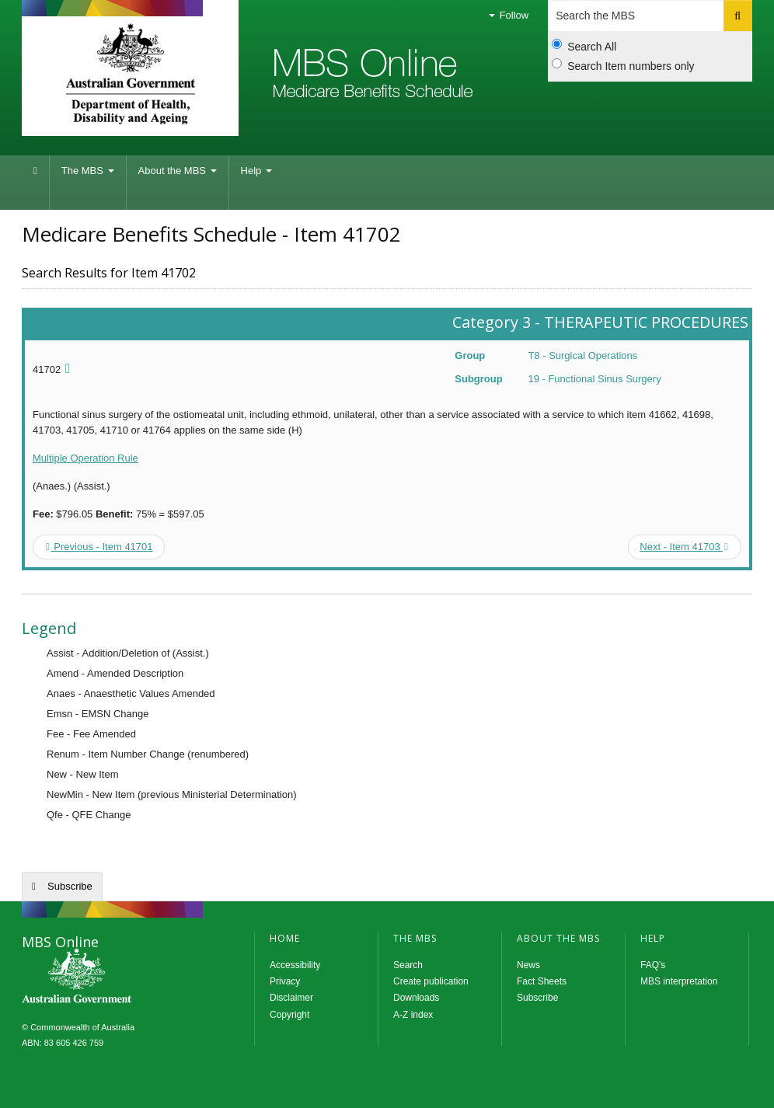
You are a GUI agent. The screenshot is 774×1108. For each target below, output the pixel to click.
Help (256, 170)
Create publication (431, 981)
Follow (508, 15)
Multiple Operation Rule (85, 458)
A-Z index (413, 1014)
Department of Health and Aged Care (130, 73)
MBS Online (119, 977)
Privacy (285, 981)
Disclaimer (291, 997)
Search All (584, 46)
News (528, 965)
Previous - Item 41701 (99, 546)
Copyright (289, 1014)
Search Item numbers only (623, 65)
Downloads (416, 997)
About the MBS (177, 170)
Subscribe (69, 886)
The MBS (87, 170)
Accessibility (295, 965)
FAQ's (652, 965)
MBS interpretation (678, 981)
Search (408, 965)
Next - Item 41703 (684, 546)
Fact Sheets (542, 981)
